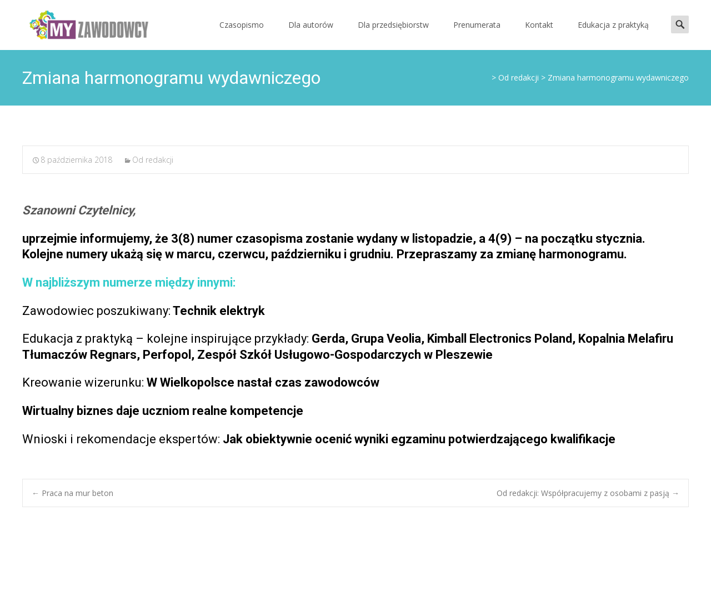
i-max (615, 583)
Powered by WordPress (541, 583)
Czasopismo (241, 24)
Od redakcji (152, 159)
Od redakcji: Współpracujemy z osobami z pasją (588, 493)
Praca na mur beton (72, 493)
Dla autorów (310, 24)
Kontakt (539, 24)
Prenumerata (476, 24)
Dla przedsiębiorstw (393, 24)
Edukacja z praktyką (613, 24)
